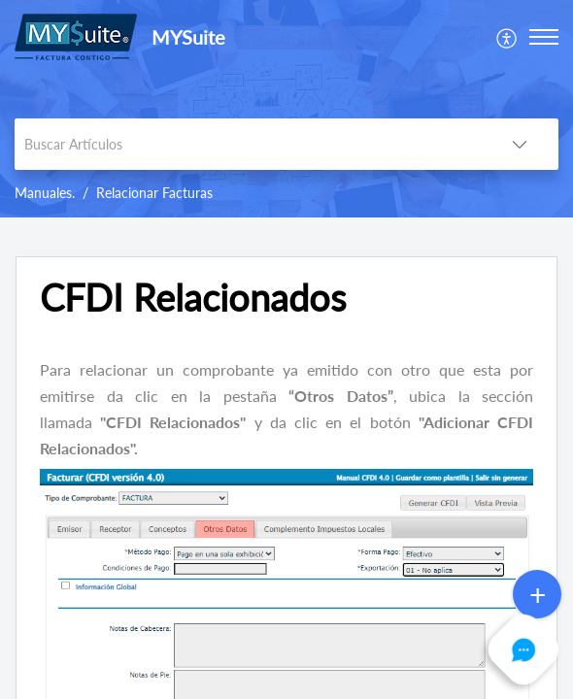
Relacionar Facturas (154, 192)
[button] (507, 36)
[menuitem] (507, 36)
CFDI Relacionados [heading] (193, 298)
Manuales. (45, 192)
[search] (248, 144)
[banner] (286, 108)
